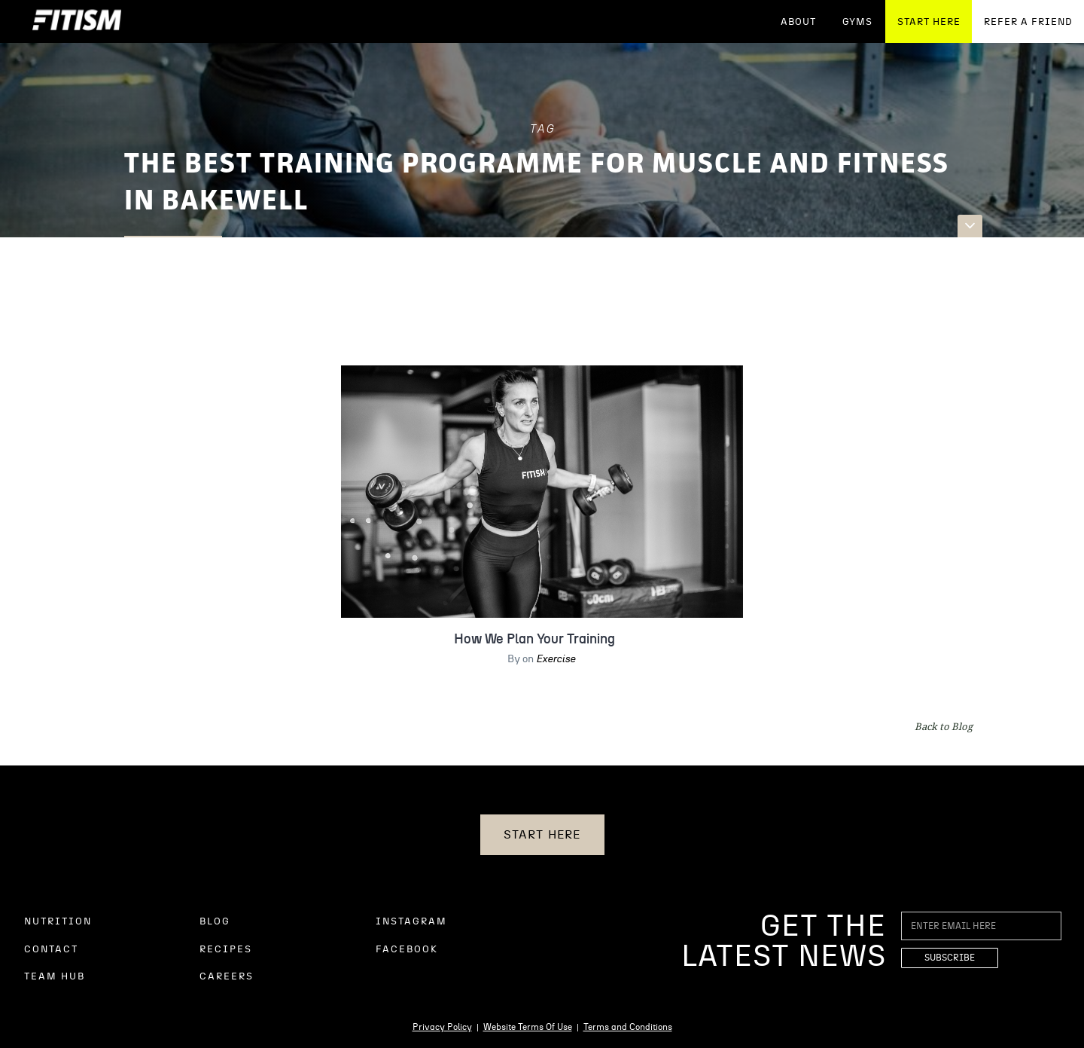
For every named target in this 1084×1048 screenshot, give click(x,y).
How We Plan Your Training (534, 639)
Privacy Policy (442, 1026)
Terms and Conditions (627, 1026)
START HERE (929, 22)
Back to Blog (944, 726)
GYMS (857, 22)
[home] (76, 21)
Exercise (555, 659)
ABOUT (798, 22)
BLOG (214, 922)
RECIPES (225, 950)
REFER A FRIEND (1028, 22)
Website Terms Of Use (527, 1026)
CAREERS (226, 977)
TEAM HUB (54, 977)
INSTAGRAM (411, 922)
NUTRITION (58, 922)
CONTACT (51, 950)
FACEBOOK (407, 950)
